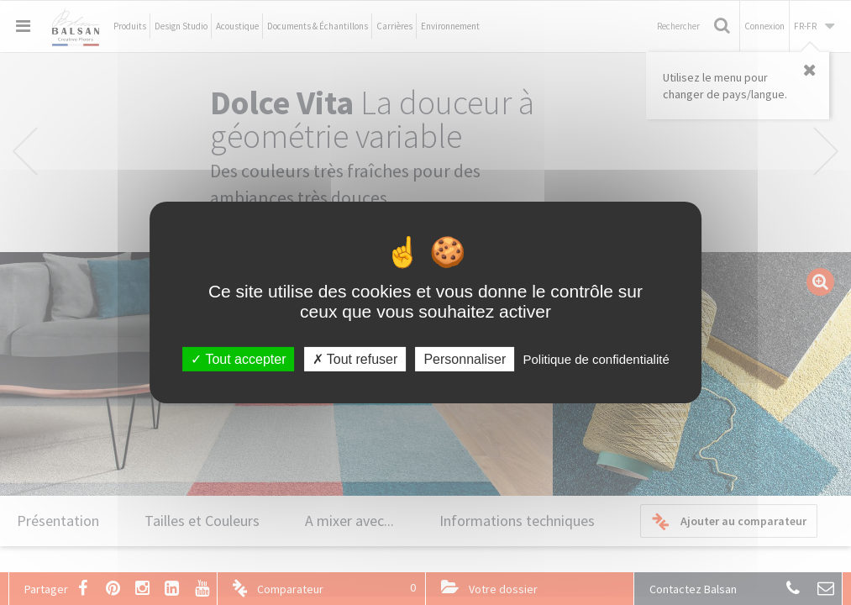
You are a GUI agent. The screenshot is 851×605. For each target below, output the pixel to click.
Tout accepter (238, 359)
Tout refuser (355, 359)
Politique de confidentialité (596, 359)
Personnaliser (464, 359)
